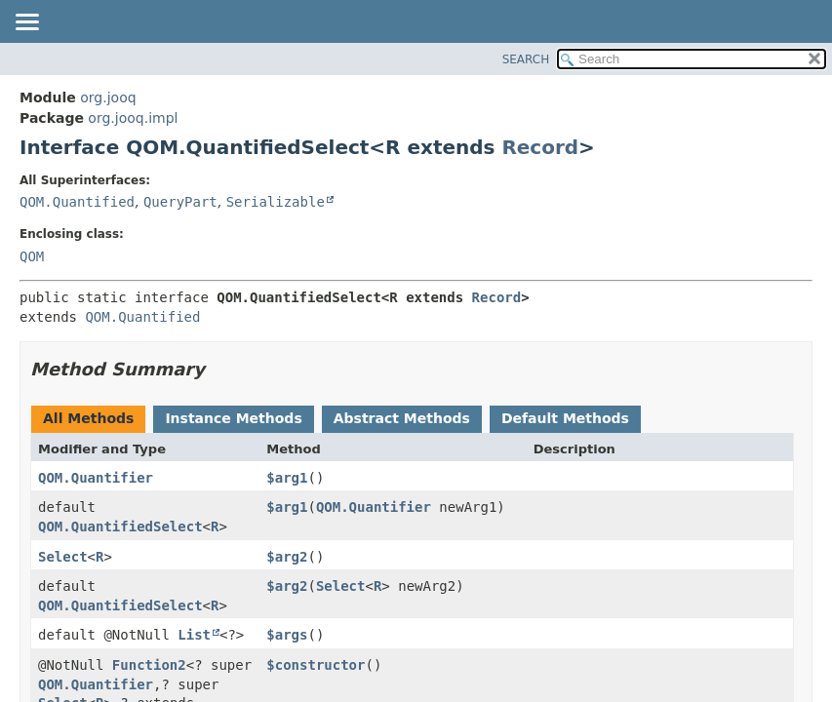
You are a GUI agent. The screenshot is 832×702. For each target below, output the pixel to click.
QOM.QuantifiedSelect (120, 526)
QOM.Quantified (77, 202)
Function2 (149, 665)
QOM (32, 256)
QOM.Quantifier (95, 478)
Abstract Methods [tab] (402, 418)
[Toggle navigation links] (26, 23)
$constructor (315, 665)
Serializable (275, 202)
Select (63, 557)
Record (539, 147)
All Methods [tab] (88, 418)
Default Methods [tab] (565, 418)
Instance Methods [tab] (233, 418)
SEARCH (526, 59)
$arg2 (286, 557)
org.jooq (108, 97)
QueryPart (180, 202)
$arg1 (286, 478)
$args (286, 635)
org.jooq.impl (133, 118)
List (194, 635)
